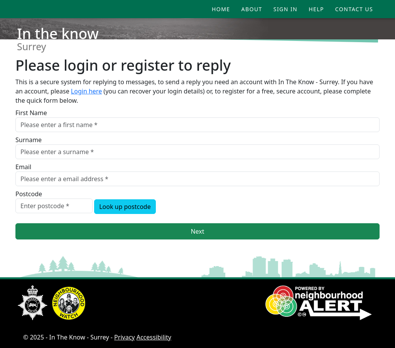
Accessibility (154, 337)
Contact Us (354, 9)
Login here (86, 91)
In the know (58, 33)
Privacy (124, 337)
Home (221, 9)
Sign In (285, 9)
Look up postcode (125, 206)
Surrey (31, 46)
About (251, 9)
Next (197, 231)
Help (316, 9)
